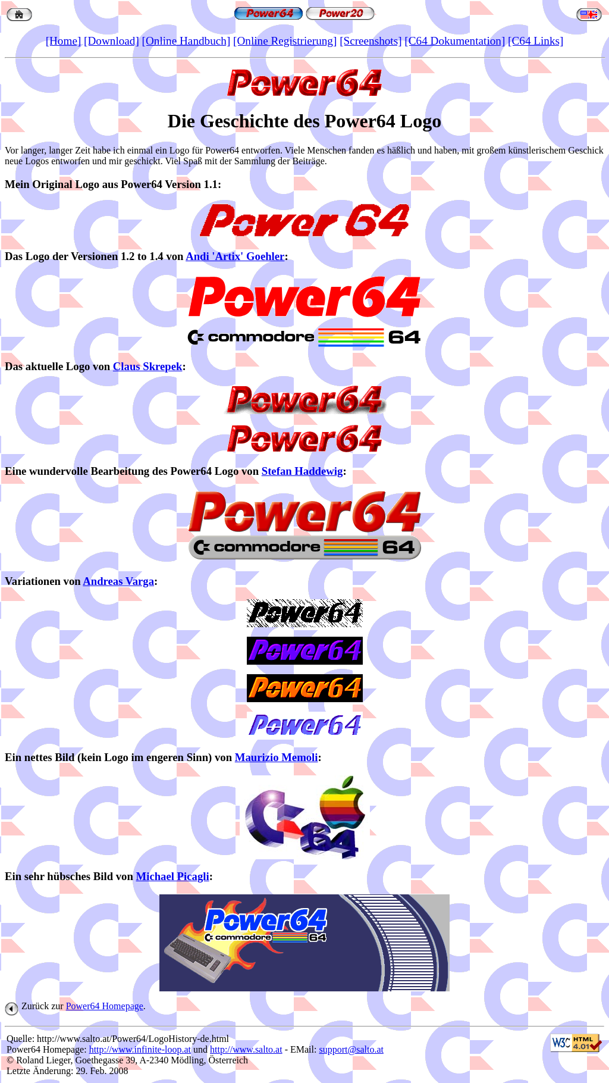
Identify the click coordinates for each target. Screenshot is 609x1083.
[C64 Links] (535, 41)
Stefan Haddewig (302, 471)
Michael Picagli (172, 876)
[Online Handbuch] (186, 41)
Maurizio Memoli (276, 757)
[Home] (63, 41)
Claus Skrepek (148, 366)
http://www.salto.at (246, 1049)
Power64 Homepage (104, 1006)
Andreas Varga (118, 581)
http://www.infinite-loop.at (140, 1049)
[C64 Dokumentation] (454, 41)
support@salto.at (351, 1049)
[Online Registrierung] (285, 41)
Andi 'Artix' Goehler (235, 256)
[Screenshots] (370, 41)
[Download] (111, 41)
